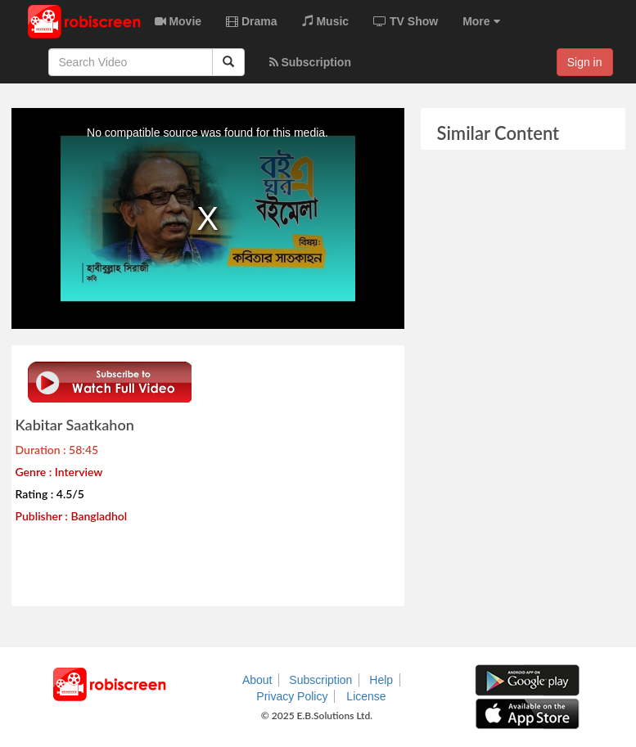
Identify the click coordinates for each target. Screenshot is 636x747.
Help (381, 679)
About (257, 679)
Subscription (320, 679)
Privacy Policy (291, 696)
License (366, 696)
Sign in (584, 62)
